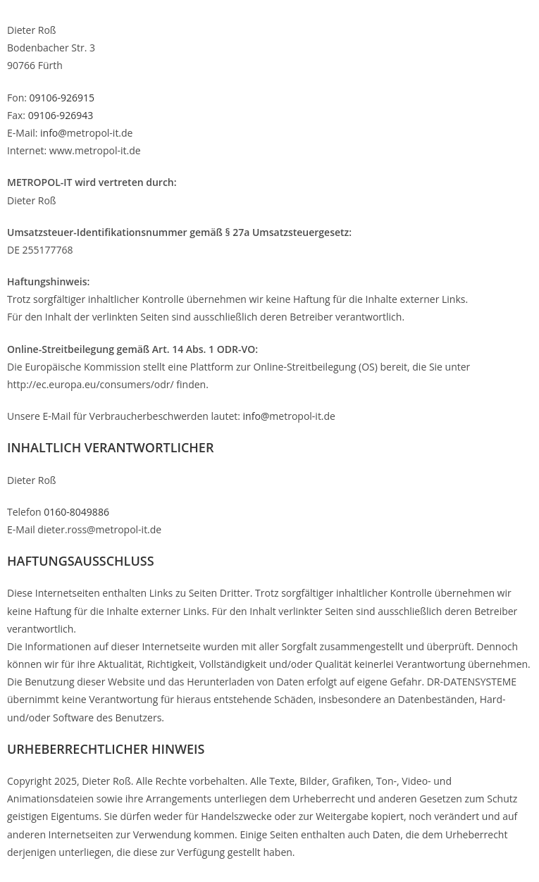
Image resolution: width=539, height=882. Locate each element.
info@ (51, 132)
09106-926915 (62, 97)
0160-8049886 (76, 511)
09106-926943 (61, 115)
